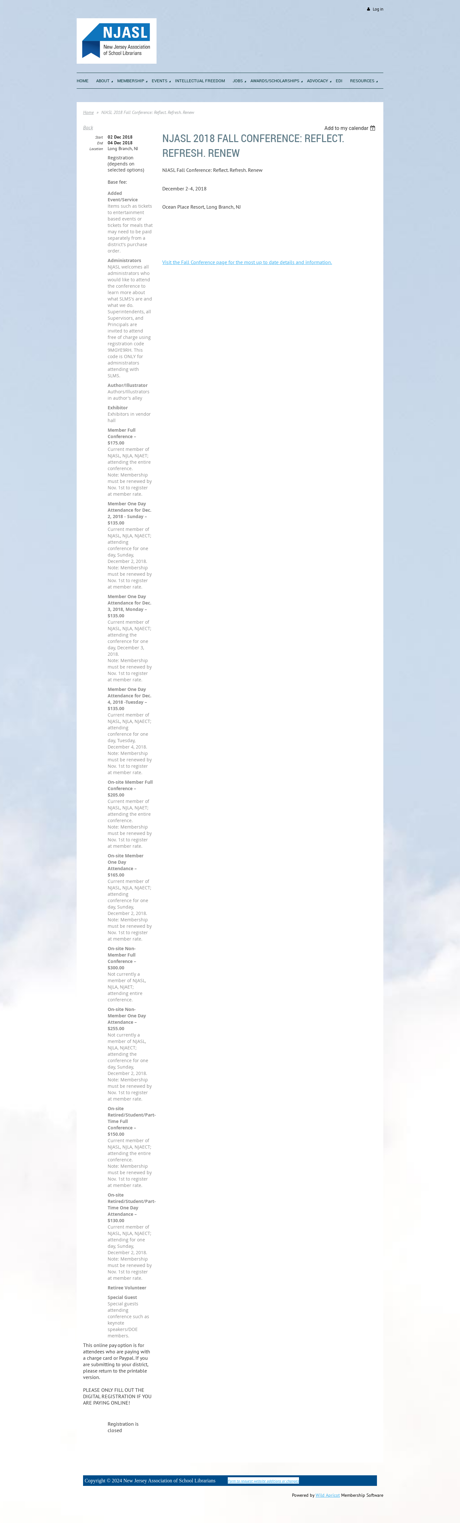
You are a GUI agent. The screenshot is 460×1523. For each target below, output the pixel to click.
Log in (378, 9)
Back (88, 127)
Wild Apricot (328, 1495)
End (100, 142)
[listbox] (350, 128)
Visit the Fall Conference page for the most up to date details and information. (247, 262)
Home (88, 112)
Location (96, 148)
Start (99, 137)
